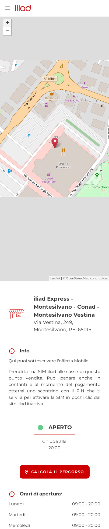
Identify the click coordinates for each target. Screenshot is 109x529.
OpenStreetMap (77, 278)
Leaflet (55, 278)
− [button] (7, 31)
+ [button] (7, 23)
